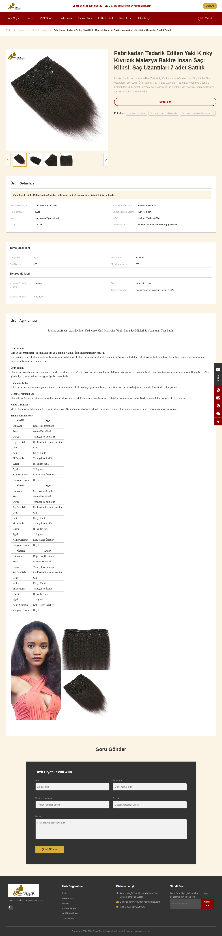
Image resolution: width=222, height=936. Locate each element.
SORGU (210, 6)
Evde (64, 893)
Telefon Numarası (43, 798)
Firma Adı (117, 780)
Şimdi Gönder (50, 849)
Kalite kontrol (105, 18)
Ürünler (30, 18)
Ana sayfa (14, 18)
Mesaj (39, 816)
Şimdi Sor (165, 101)
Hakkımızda (65, 18)
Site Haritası (68, 918)
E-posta (117, 798)
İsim (38, 780)
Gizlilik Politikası (70, 913)
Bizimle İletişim (69, 908)
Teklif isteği (144, 18)
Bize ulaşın (125, 18)
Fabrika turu (85, 18)
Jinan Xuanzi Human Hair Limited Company (112, 931)
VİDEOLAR (46, 18)
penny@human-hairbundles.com (134, 6)
